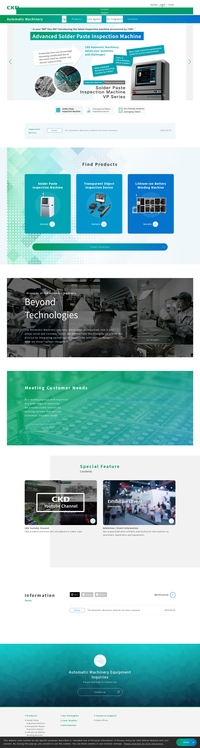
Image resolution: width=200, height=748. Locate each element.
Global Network (133, 10)
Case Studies (94, 19)
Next (189, 61)
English (162, 4)
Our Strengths (115, 19)
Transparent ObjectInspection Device (36, 718)
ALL (76, 586)
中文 (171, 5)
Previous (10, 61)
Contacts (133, 19)
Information (69, 716)
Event (89, 586)
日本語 (154, 5)
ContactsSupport (185, 7)
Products (77, 19)
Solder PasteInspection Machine (36, 712)
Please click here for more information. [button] (144, 744)
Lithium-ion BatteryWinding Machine (36, 724)
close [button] (186, 742)
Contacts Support (106, 706)
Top (64, 19)
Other (102, 586)
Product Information (100, 239)
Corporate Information (81, 10)
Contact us (100, 682)
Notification (161, 586)
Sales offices (109, 10)
